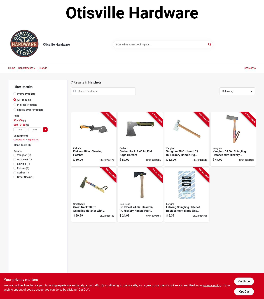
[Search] (209, 44)
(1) (24, 159)
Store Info (250, 68)
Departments (25, 68)
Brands (43, 68)
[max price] (35, 129)
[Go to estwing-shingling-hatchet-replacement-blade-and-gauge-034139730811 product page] (186, 195)
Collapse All (19, 139)
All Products (24, 100)
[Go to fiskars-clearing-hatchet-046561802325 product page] (93, 139)
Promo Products (26, 94)
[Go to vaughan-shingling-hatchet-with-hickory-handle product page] (233, 139)
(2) (24, 155)
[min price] (19, 129)
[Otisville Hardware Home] (24, 44)
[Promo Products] (14, 93)
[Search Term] (163, 44)
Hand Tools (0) (22, 145)
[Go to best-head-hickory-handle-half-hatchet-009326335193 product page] (140, 195)
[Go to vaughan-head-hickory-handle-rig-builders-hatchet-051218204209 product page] (186, 139)
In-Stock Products (27, 105)
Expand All (33, 139)
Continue (244, 281)
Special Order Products (30, 110)
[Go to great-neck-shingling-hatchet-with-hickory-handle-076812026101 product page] (93, 195)
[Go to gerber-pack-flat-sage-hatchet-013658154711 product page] (140, 139)
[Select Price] (45, 129)
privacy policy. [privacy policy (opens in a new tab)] (212, 285)
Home (11, 68)
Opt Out (244, 291)
